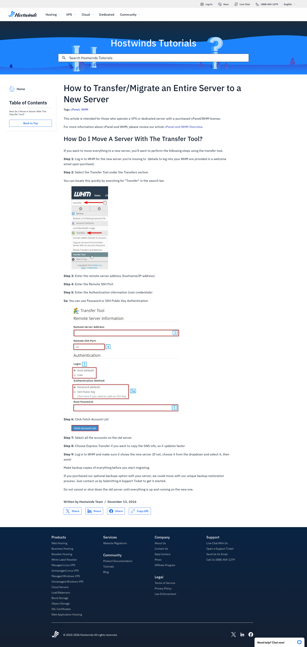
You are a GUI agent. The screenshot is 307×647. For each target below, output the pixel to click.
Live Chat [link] (242, 4)
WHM (84, 109)
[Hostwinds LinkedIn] (240, 635)
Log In (206, 4)
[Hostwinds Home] (55, 635)
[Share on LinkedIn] (94, 511)
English (290, 4)
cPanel (75, 109)
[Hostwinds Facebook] (249, 635)
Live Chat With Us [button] (217, 543)
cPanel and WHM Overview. (184, 127)
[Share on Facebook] (116, 511)
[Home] (23, 14)
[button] (279, 641)
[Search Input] (158, 58)
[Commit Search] (63, 58)
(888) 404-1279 (267, 4)
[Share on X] (72, 511)
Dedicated (106, 14)
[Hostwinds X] (231, 635)
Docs (223, 4)
